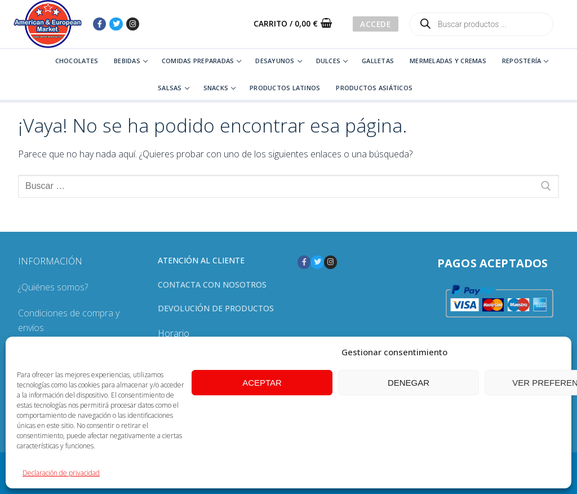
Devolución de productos (216, 308)
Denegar (408, 382)
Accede (375, 24)
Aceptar (262, 382)
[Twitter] (115, 23)
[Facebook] (99, 23)
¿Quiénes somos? (53, 287)
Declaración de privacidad (61, 473)
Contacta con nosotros (212, 284)
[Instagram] (132, 23)
